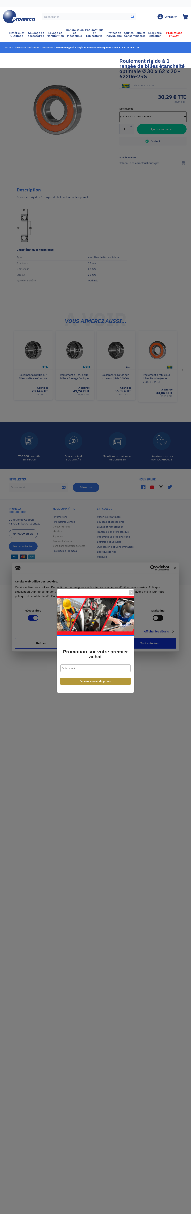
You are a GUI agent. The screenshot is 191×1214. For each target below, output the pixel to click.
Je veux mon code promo (95, 647)
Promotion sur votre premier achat (95, 620)
